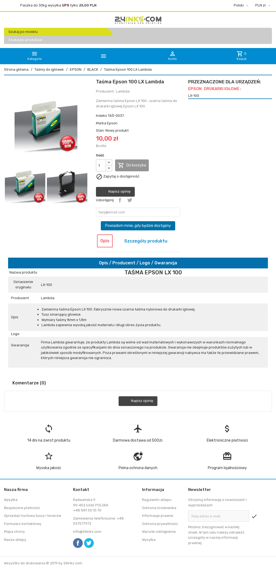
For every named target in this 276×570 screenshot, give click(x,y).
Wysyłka (11, 500)
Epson (112, 123)
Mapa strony (14, 532)
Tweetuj (129, 200)
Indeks (101, 116)
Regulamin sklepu (156, 500)
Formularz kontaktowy (22, 524)
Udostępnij (120, 200)
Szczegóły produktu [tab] (145, 241)
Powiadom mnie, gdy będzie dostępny (138, 225)
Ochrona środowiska (159, 508)
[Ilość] (101, 165)
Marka (101, 123)
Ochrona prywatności (160, 524)
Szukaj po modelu (23, 32)
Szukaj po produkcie (25, 40)
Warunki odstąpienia (159, 532)
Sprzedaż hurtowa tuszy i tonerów (32, 516)
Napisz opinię (115, 191)
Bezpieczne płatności (22, 508)
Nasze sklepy (15, 540)
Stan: (100, 130)
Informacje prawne (157, 516)
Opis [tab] (104, 240)
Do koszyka (132, 165)
